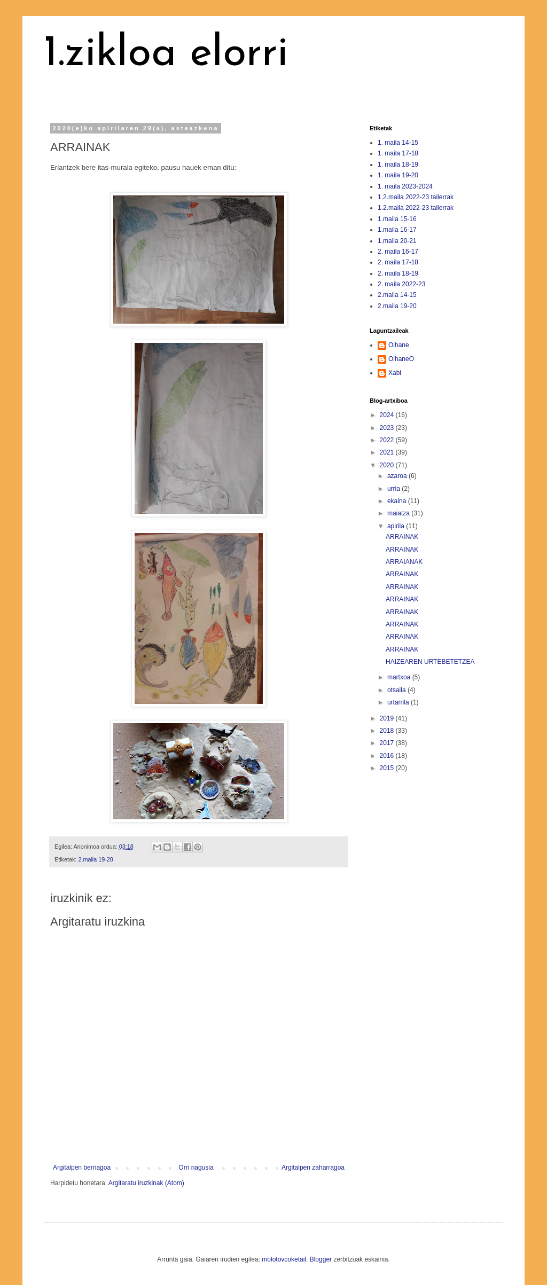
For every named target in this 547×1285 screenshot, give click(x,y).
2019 (388, 718)
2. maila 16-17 (398, 251)
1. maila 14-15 (398, 142)
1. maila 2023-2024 (405, 186)
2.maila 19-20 (95, 859)
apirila (396, 526)
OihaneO (401, 359)
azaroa (398, 476)
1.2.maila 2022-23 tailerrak (416, 197)
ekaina (397, 501)
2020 (388, 465)
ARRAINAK (402, 536)
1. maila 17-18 (398, 153)
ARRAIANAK (404, 562)
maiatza (399, 513)
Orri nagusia (195, 1167)
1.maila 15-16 (397, 219)
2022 (388, 440)
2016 (388, 755)
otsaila (397, 690)
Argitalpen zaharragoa (313, 1167)
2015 (388, 768)
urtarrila (399, 702)
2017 (388, 743)
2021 (388, 452)
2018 (388, 730)
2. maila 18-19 (398, 273)
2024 (388, 415)
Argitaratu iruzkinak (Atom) (146, 1183)
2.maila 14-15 (397, 295)
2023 (388, 428)
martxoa (399, 677)
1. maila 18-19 (398, 164)
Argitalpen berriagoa (82, 1167)
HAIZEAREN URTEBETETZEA (430, 661)
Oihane (398, 345)
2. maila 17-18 (398, 262)
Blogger (321, 1259)
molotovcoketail (284, 1259)
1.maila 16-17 (397, 229)
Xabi (394, 373)
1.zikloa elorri (166, 54)
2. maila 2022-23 (401, 284)
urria (394, 488)
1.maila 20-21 (397, 241)
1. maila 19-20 (398, 175)
